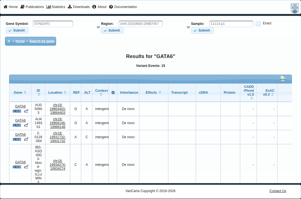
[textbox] (53, 23)
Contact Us (277, 191)
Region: (107, 24)
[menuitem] (10, 7)
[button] (17, 30)
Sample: (197, 24)
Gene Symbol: (17, 24)
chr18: (58, 109)
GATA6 (20, 106)
